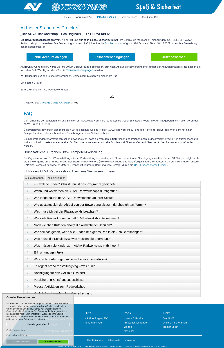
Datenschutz (114, 340)
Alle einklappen (56, 177)
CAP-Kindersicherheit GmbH (150, 164)
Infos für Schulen (106, 17)
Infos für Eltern (129, 17)
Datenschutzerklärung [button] (16, 335)
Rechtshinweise (95, 340)
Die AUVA (168, 318)
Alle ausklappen (34, 177)
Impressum (130, 340)
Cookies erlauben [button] (53, 342)
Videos (128, 326)
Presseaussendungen (136, 322)
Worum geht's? (84, 17)
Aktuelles (129, 330)
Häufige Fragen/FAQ (96, 318)
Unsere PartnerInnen (175, 322)
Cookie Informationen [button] (16, 330)
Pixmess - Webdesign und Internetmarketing (150, 346)
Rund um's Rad (150, 17)
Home (67, 17)
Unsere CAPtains (133, 318)
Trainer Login (170, 326)
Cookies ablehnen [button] (21, 342)
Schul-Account (113, 43)
